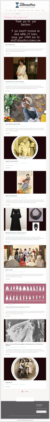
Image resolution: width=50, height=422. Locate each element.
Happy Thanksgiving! (11, 195)
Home (6, 10)
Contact (43, 10)
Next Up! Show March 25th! (12, 124)
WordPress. (34, 415)
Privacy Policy (38, 415)
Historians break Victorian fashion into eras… (17, 307)
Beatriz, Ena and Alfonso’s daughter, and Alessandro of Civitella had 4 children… (24, 344)
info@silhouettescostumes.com (41, 408)
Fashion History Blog (21, 10)
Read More (7, 53)
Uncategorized (23, 46)
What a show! (9, 270)
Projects (10, 10)
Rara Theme (26, 415)
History (14, 10)
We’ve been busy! (10, 44)
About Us (28, 10)
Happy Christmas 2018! (11, 161)
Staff (32, 10)
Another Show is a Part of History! (14, 81)
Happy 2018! (8, 382)
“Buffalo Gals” (37, 10)
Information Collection (25, 420)
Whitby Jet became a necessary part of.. (16, 233)
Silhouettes (16, 46)
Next (27, 391)
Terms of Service (19, 420)
